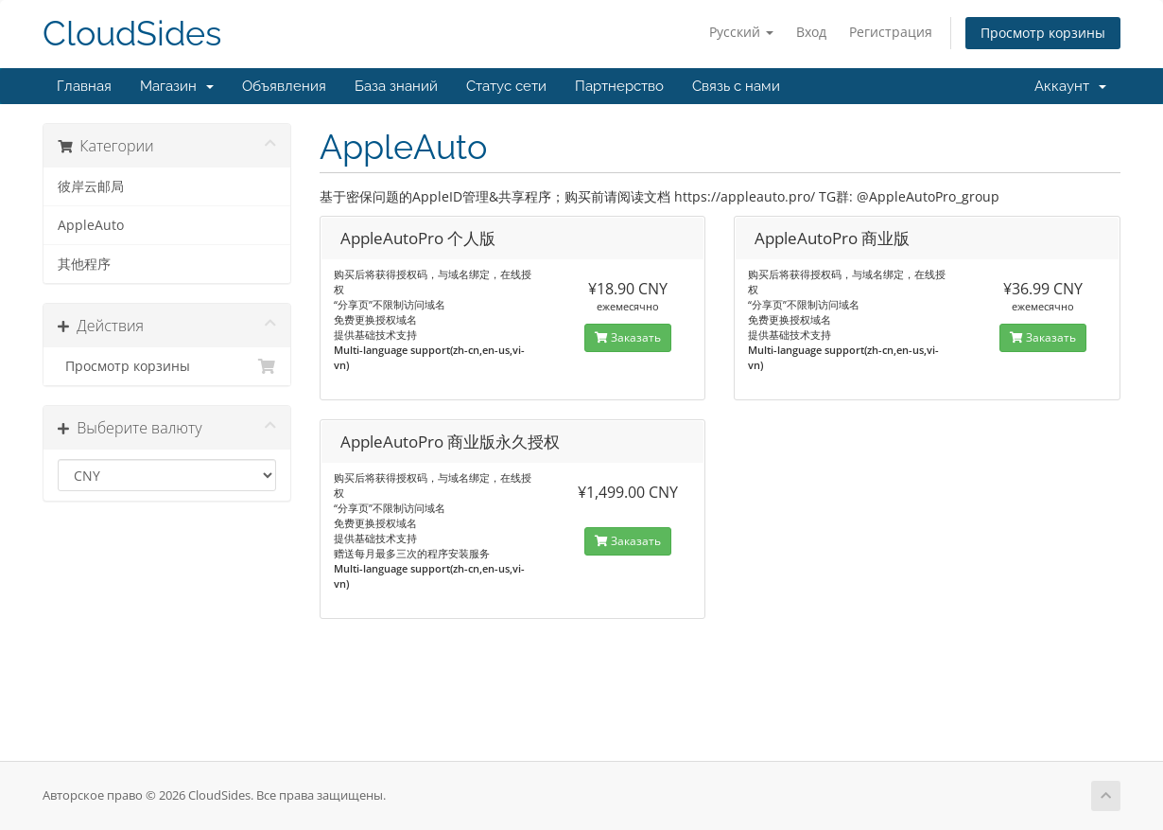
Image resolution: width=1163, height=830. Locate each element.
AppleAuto (91, 225)
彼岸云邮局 (91, 186)
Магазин (177, 86)
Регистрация (890, 32)
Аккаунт (1070, 86)
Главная (84, 86)
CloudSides (132, 33)
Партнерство (619, 86)
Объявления (284, 86)
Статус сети (506, 86)
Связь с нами (736, 86)
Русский (741, 32)
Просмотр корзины (1043, 33)
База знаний (396, 86)
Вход (811, 32)
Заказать (628, 337)
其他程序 (84, 264)
